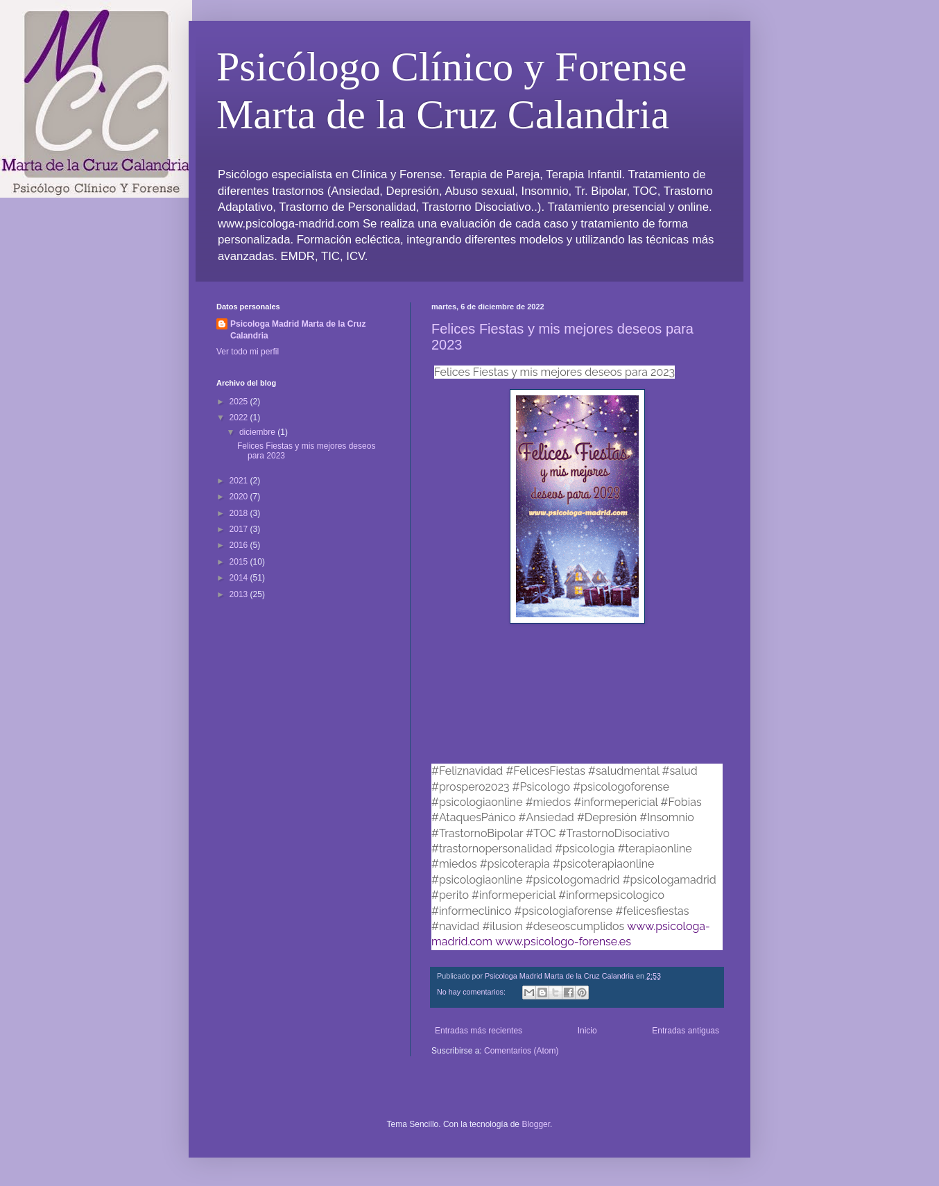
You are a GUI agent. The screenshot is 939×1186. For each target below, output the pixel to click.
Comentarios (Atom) (521, 1051)
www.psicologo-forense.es (563, 941)
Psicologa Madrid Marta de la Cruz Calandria (297, 330)
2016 (240, 545)
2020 (240, 496)
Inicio (587, 1030)
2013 (240, 594)
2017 (240, 529)
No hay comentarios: (472, 992)
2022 (240, 417)
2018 (240, 513)
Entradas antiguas (685, 1030)
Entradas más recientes (478, 1030)
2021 (240, 480)
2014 (240, 578)
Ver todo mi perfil (247, 351)
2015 (240, 562)
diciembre (258, 432)
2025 (240, 401)
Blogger (536, 1124)
